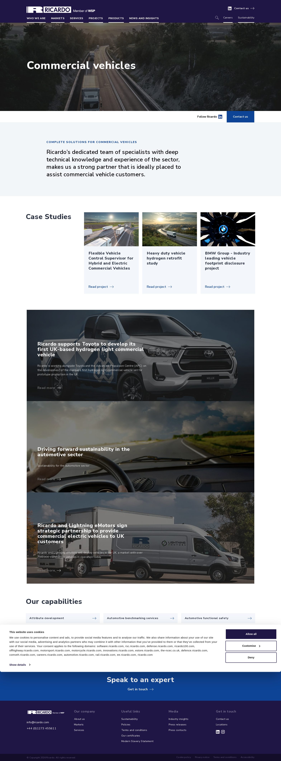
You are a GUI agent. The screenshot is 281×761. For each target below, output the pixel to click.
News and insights (144, 18)
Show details (17, 753)
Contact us (241, 8)
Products (116, 18)
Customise (251, 734)
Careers (228, 17)
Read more (46, 388)
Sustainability (246, 17)
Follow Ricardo (209, 117)
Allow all (251, 723)
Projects (96, 18)
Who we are (36, 18)
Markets (58, 18)
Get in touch (138, 689)
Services (76, 18)
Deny (251, 746)
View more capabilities (234, 648)
